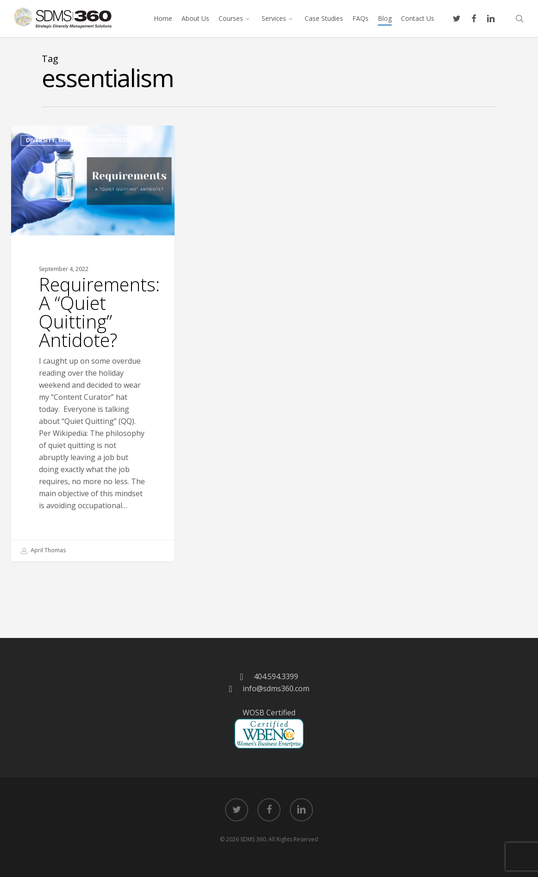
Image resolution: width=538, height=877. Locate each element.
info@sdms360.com (276, 688)
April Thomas (43, 551)
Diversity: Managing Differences (77, 140)
